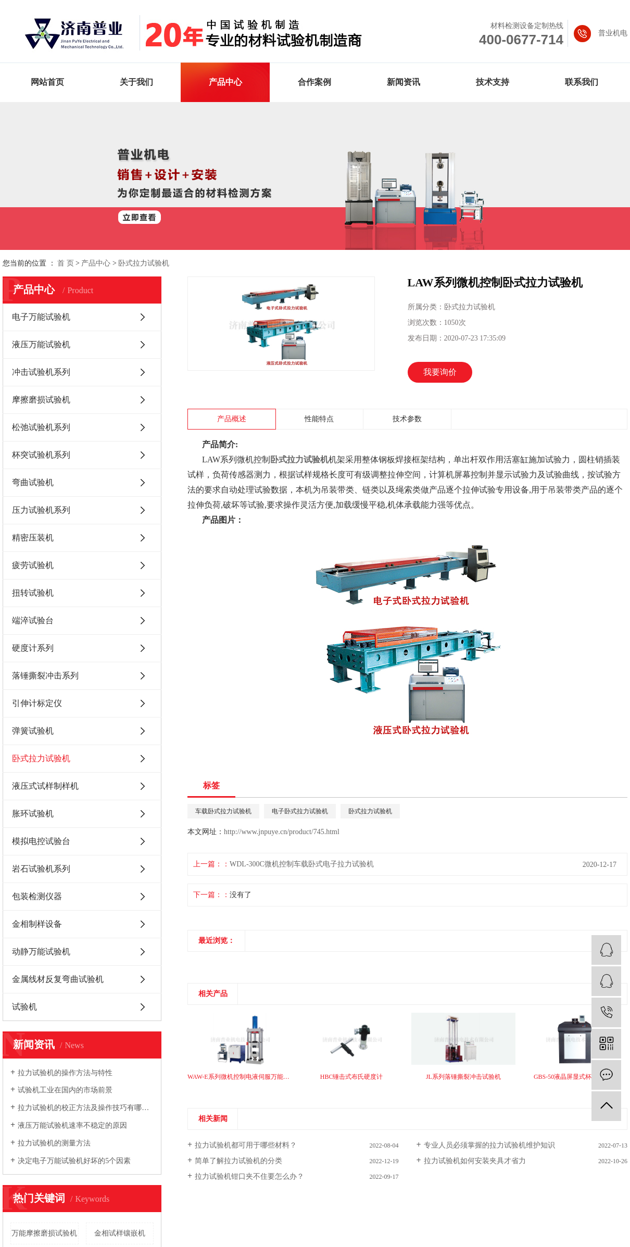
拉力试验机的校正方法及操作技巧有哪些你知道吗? (86, 1108)
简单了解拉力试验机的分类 (238, 1161)
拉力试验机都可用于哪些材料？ (246, 1145)
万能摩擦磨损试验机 (44, 1233)
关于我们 (136, 82)
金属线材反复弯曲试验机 (58, 979)
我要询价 (440, 372)
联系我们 (581, 82)
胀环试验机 (33, 813)
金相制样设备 (37, 923)
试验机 (24, 1006)
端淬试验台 (33, 620)
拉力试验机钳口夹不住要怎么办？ (249, 1176)
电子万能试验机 (41, 316)
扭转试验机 (33, 592)
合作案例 (314, 82)
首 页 (65, 263)
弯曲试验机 (33, 482)
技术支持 (492, 82)
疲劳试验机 (33, 565)
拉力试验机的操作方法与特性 (65, 1073)
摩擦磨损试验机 (41, 399)
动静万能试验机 (41, 951)
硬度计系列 (33, 648)
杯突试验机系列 (41, 454)
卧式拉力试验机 (143, 263)
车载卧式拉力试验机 (223, 811)
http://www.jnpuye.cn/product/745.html (281, 832)
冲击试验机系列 (41, 372)
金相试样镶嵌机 (119, 1233)
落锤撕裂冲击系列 (45, 675)
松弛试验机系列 (41, 427)
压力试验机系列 (41, 510)
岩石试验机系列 (41, 868)
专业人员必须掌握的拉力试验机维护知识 (489, 1145)
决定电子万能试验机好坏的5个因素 (74, 1161)
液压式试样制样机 (45, 786)
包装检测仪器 (37, 896)
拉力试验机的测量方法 (54, 1143)
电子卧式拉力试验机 (300, 811)
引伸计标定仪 (37, 703)
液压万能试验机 (41, 344)
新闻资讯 (403, 82)
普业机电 (612, 33)
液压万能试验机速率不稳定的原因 (72, 1125)
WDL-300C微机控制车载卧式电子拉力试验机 (302, 864)
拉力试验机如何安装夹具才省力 (475, 1161)
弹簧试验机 (33, 730)
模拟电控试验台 (41, 841)
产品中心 (225, 82)
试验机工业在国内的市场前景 (65, 1090)
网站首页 (47, 82)
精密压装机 (33, 537)
